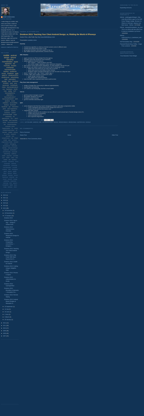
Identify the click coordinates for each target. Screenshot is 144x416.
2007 (4, 336)
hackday (10, 175)
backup (6, 105)
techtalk (5, 120)
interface (15, 81)
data (9, 169)
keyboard (6, 150)
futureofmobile (10, 70)
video (12, 157)
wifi (9, 159)
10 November (9, 213)
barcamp (10, 60)
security (8, 136)
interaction (15, 107)
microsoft (14, 152)
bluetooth (13, 105)
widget (16, 138)
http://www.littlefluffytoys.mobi (46, 37)
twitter (8, 157)
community (14, 165)
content (6, 144)
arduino (13, 110)
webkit (5, 159)
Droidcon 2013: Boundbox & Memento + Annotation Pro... (11, 290)
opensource (5, 118)
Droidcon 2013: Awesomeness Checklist (9, 229)
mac (5, 91)
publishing (6, 181)
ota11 (16, 118)
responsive (13, 181)
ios (14, 64)
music (13, 101)
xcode (5, 140)
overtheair (10, 67)
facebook (4, 107)
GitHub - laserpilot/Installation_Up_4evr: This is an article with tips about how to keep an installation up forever (131, 29)
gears (5, 173)
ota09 (3, 155)
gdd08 (14, 171)
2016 (4, 200)
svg (12, 138)
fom (9, 81)
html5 (16, 89)
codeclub (13, 163)
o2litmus (13, 153)
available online (32, 40)
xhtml (15, 187)
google (88, 122)
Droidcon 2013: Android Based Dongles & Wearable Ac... (11, 301)
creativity (4, 169)
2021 (4, 197)
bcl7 (14, 91)
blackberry (11, 161)
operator (4, 132)
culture (13, 112)
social (4, 73)
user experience (12, 109)
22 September (9, 306)
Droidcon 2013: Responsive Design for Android (11, 235)
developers (15, 169)
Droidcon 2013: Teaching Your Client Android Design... (11, 250)
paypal (10, 132)
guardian (4, 175)
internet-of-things (13, 148)
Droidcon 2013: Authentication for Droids (10, 279)
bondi (16, 161)
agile (16, 73)
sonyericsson (6, 138)
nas (17, 177)
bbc (40, 122)
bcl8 (16, 99)
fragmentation (6, 128)
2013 (4, 208)
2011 (4, 325)
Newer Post (23, 135)
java (15, 83)
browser (16, 142)
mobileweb (14, 85)
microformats (6, 152)
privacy (16, 132)
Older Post (115, 135)
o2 (16, 130)
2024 (4, 195)
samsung (5, 183)
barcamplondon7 (10, 97)
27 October (8, 215)
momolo (7, 66)
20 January (8, 319)
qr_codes (6, 134)
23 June (7, 312)
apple (16, 62)
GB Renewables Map (126, 41)
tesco (15, 185)
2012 (4, 323)
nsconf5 (10, 179)
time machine (13, 120)
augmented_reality (7, 142)
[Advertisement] (56, 22)
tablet (11, 185)
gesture (10, 173)
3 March (7, 317)
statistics (5, 103)
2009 (4, 330)
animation (4, 161)
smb (10, 183)
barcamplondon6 (12, 122)
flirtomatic (14, 146)
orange (15, 179)
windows (10, 187)
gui (10, 107)
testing (6, 71)
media (16, 128)
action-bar (28, 122)
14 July (7, 309)
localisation (13, 150)
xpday (10, 91)
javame (7, 101)
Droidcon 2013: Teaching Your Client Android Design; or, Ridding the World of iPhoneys (58, 34)
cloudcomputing (11, 124)
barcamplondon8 (8, 99)
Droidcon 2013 (8, 218)
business (7, 112)
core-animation (7, 167)
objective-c (10, 95)
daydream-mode (47, 122)
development (6, 146)
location (6, 83)
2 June (7, 314)
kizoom (16, 175)
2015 (4, 203)
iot (12, 128)
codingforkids (6, 165)
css (4, 89)
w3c (17, 157)
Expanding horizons (69, 6)
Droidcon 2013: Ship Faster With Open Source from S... (10, 257)
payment (9, 155)
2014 (4, 205)
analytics (7, 110)
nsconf (4, 179)
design (56, 122)
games (10, 171)
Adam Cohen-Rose (9, 17)
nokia (4, 87)
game (5, 171)
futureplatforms (10, 93)
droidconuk (72, 122)
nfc (14, 116)
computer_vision (10, 126)
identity (4, 148)
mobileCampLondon (8, 130)
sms (13, 136)
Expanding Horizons (126, 7)
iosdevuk (13, 71)
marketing (8, 116)
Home (69, 135)
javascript (6, 85)
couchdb (14, 167)
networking (7, 153)
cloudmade (7, 163)
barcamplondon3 (12, 87)
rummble (15, 155)
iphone (13, 58)
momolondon (7, 62)
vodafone (10, 73)
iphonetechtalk (7, 114)
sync (3, 157)
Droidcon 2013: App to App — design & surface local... (10, 222)
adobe (4, 122)
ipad (11, 83)
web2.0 (4, 75)
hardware (9, 89)
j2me (4, 109)
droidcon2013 (63, 122)
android (35, 122)
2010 (4, 328)
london (13, 66)
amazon (14, 140)
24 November (9, 210)
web (5, 79)
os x (12, 118)
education (12, 79)
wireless (14, 159)
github (14, 173)
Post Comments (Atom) (35, 138)
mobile (6, 55)
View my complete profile (9, 47)
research (13, 134)
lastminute (5, 177)
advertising (14, 77)
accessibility (13, 103)
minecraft (11, 177)
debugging (13, 144)
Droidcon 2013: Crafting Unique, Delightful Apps (11, 268)
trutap (4, 187)
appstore (8, 64)
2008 (4, 333)
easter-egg (81, 122)
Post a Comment (25, 132)
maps (15, 114)
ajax (9, 140)
